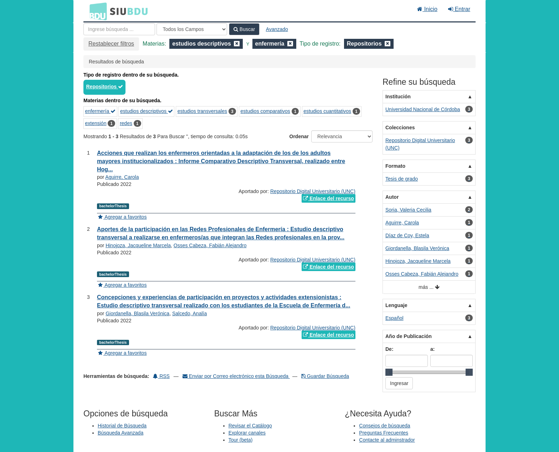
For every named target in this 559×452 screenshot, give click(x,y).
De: (389, 349)
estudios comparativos (265, 111)
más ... (429, 287)
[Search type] (192, 29)
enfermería (100, 111)
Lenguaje (396, 305)
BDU (96, 11)
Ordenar (299, 136)
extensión (96, 123)
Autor (392, 197)
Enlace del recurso (328, 198)
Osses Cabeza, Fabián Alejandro (210, 245)
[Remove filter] (237, 44)
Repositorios (104, 86)
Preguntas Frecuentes (383, 433)
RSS (161, 376)
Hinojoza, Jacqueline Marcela (138, 245)
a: (432, 349)
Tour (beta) (241, 440)
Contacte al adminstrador (387, 440)
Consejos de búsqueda (384, 425)
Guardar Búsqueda (325, 376)
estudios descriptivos (146, 111)
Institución (398, 96)
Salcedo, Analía (189, 313)
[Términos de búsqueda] (119, 29)
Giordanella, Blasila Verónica (137, 313)
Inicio (427, 9)
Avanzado (277, 29)
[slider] (389, 372)
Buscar (244, 29)
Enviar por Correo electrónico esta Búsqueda (236, 376)
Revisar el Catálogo (250, 425)
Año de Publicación (408, 336)
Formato (395, 166)
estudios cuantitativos (327, 111)
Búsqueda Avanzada (120, 433)
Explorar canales (247, 433)
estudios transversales (202, 111)
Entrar (459, 9)
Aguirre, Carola (122, 177)
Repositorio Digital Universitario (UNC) (312, 191)
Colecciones (400, 127)
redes (126, 123)
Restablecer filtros (111, 44)
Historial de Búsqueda (122, 425)
